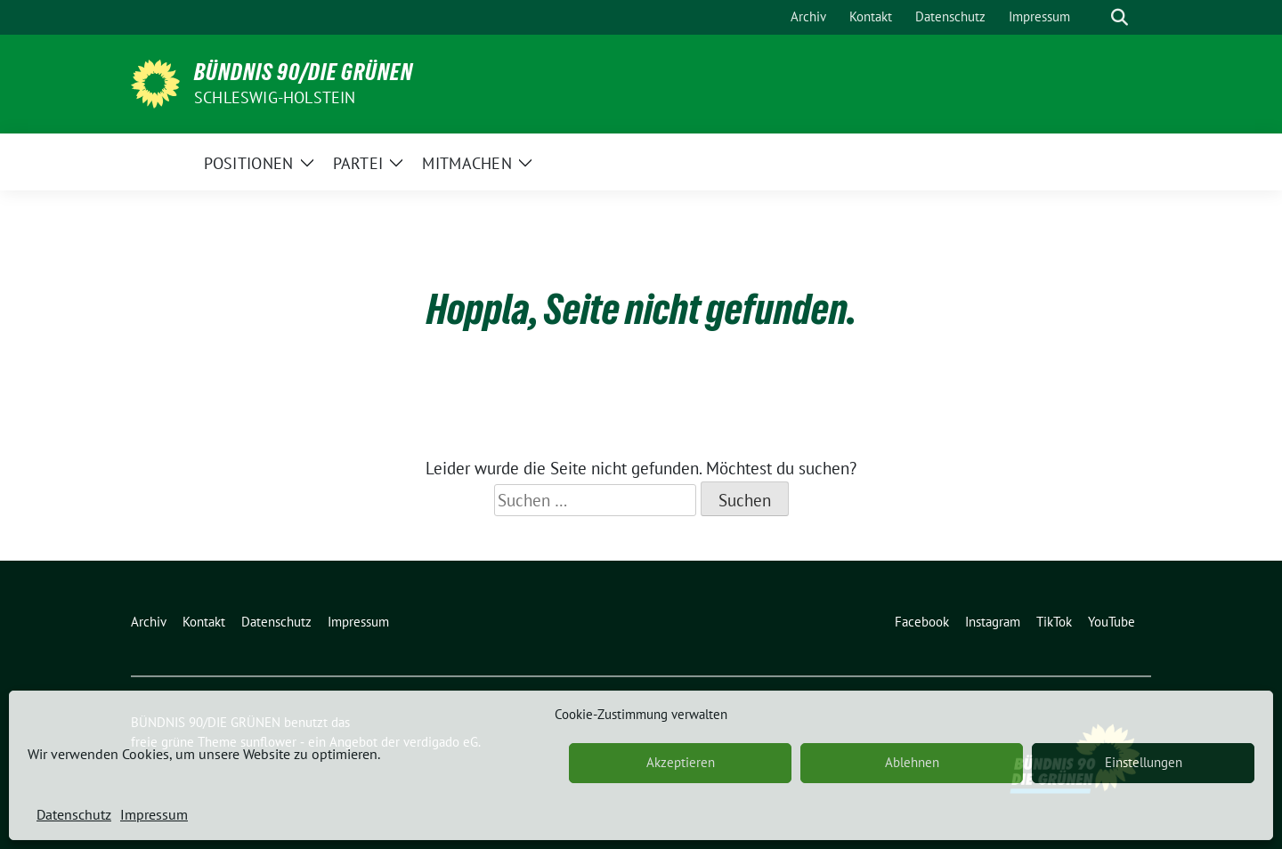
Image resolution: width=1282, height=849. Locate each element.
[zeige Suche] (1119, 17)
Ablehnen (912, 762)
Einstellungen (1143, 762)
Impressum (154, 814)
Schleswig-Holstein (275, 97)
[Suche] (1094, 17)
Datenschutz (74, 814)
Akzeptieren (680, 762)
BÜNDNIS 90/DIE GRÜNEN (303, 72)
